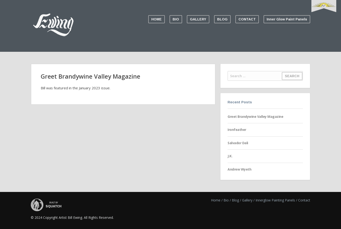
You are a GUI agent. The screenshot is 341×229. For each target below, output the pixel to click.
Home (215, 200)
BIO (176, 19)
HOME (156, 19)
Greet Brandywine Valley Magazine (255, 116)
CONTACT (247, 19)
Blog (235, 200)
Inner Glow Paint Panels (287, 19)
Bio (226, 200)
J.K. (230, 156)
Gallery (247, 200)
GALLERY (198, 19)
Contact (304, 200)
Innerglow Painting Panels (275, 200)
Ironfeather (237, 129)
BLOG (222, 19)
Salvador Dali (238, 143)
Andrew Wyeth (239, 169)
